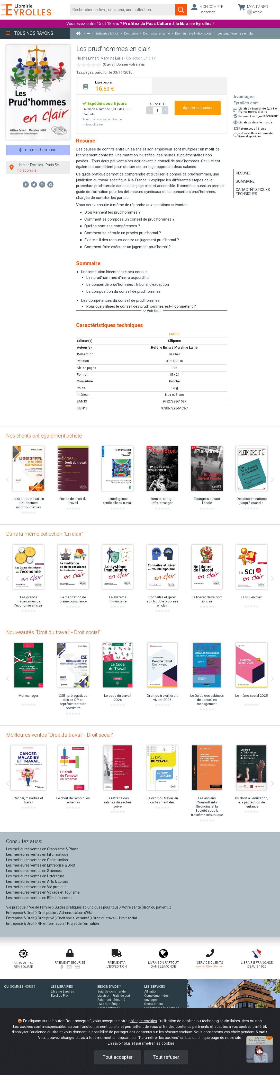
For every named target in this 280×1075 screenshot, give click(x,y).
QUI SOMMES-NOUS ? (19, 986)
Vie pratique (16, 907)
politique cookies (143, 1021)
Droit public (47, 913)
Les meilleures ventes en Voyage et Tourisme (43, 892)
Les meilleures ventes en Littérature (35, 876)
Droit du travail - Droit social (115, 918)
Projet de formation (83, 923)
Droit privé (46, 918)
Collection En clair (141, 58)
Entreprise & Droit (20, 913)
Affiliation (150, 991)
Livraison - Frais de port (113, 995)
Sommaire (245, 181)
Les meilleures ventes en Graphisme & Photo (42, 849)
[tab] (114, 86)
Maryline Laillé (112, 58)
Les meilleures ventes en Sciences (34, 871)
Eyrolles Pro (59, 995)
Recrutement (153, 1004)
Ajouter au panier (198, 107)
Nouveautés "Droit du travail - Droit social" (53, 632)
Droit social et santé (73, 918)
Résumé (243, 173)
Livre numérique (108, 1004)
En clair (174, 354)
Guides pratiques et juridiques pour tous (87, 907)
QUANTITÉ (157, 104)
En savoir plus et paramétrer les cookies (141, 1043)
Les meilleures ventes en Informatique (37, 854)
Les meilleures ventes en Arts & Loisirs (37, 881)
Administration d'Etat (76, 913)
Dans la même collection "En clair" (44, 534)
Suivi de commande (111, 991)
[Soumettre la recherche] (181, 9)
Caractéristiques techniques (253, 192)
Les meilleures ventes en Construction (37, 860)
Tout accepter (118, 1057)
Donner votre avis (130, 64)
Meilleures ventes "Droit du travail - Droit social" (59, 735)
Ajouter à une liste (38, 150)
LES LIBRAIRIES (62, 986)
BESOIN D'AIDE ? (109, 986)
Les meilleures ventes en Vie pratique (36, 887)
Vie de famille (40, 907)
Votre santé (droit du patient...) (146, 907)
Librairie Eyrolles (62, 991)
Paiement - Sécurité (111, 1000)
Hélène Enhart (87, 58)
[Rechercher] (122, 9)
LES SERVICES (154, 986)
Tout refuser (166, 1057)
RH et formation (51, 923)
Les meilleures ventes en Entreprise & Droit (40, 865)
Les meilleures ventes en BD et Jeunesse (39, 898)
